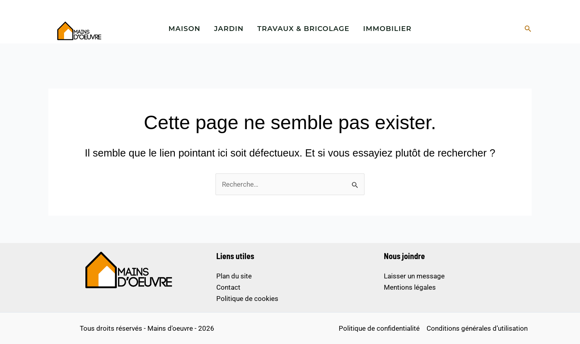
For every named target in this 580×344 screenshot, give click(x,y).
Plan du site (234, 276)
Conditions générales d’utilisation (477, 328)
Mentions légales (410, 287)
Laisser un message (414, 276)
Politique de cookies (247, 299)
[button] (528, 29)
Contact (228, 287)
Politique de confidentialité (379, 328)
